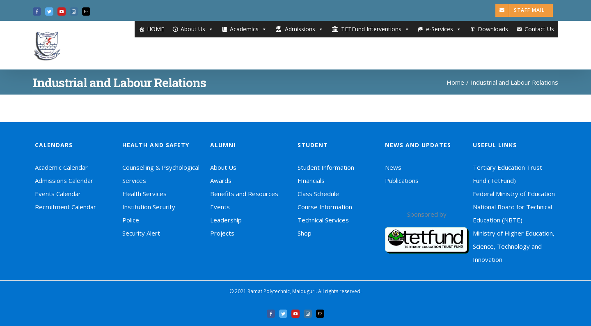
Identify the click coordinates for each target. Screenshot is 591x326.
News (393, 167)
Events (220, 207)
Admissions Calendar (64, 180)
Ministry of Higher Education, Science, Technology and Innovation (513, 246)
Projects (222, 233)
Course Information (325, 207)
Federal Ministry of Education (514, 194)
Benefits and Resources (244, 194)
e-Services (443, 29)
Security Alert (141, 233)
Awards (220, 180)
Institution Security (148, 207)
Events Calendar (58, 194)
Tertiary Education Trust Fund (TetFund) (507, 174)
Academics (248, 29)
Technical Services (323, 220)
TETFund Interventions (375, 29)
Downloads (493, 29)
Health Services (144, 194)
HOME (155, 29)
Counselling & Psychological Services (160, 174)
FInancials (311, 180)
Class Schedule (318, 194)
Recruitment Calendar (65, 207)
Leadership (226, 220)
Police (130, 220)
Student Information (326, 167)
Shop (305, 233)
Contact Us (539, 29)
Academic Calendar (61, 167)
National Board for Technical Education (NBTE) (512, 213)
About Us (197, 29)
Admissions (304, 29)
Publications (402, 180)
